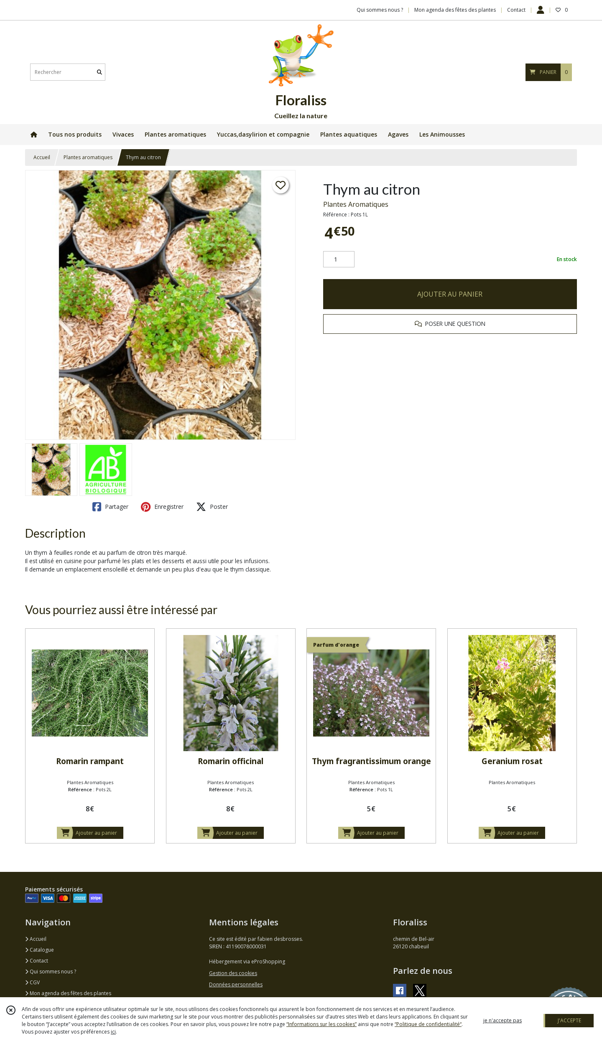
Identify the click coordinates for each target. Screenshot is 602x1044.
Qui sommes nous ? (50, 971)
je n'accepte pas (502, 1020)
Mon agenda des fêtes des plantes (68, 993)
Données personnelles (236, 984)
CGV (32, 982)
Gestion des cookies (233, 973)
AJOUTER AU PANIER (449, 294)
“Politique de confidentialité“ (428, 1024)
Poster (212, 507)
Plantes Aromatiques (355, 204)
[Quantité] (339, 259)
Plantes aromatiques (88, 157)
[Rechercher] (99, 72)
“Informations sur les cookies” (321, 1024)
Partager (110, 507)
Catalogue (39, 949)
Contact (516, 9)
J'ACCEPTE (569, 1020)
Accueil (41, 157)
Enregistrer (162, 507)
